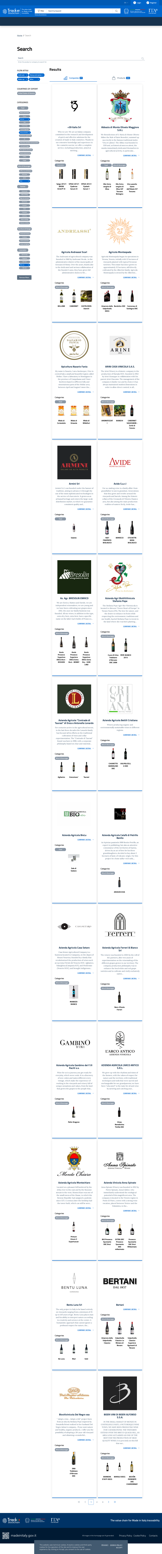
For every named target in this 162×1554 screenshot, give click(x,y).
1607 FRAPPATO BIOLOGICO (107, 542)
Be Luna (61, 1368)
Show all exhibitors (40, 14)
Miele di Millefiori (86, 424)
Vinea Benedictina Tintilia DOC (119, 1133)
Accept (119, 1547)
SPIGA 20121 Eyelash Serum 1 (86, 187)
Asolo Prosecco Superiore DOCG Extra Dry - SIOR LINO (86, 661)
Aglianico (61, 784)
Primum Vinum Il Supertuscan (74, 1248)
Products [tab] (121, 78)
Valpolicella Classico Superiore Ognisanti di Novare (132, 1352)
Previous (53, 182)
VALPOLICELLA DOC (125, 768)
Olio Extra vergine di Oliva (107, 188)
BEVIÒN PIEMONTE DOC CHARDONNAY (132, 1491)
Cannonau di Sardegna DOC (132, 309)
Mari (74, 1368)
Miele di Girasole (74, 424)
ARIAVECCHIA (119, 899)
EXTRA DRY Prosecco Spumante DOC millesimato (119, 1253)
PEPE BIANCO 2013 (125, 659)
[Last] (114, 1512)
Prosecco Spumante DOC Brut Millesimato (132, 1252)
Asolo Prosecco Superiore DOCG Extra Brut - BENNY (74, 660)
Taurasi (86, 784)
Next (95, 182)
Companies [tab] (73, 78)
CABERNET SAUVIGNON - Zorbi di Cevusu (132, 426)
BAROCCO (119, 540)
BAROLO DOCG (119, 1487)
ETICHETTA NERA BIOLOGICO (132, 542)
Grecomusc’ (73, 784)
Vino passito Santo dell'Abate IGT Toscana (132, 189)
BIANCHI (119, 422)
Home (19, 35)
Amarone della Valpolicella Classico (107, 1350)
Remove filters (24, 278)
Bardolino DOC (119, 307)
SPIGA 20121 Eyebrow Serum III (74, 187)
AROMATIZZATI (107, 424)
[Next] (108, 1512)
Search (21, 58)
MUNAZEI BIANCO (74, 1010)
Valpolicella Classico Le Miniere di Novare (119, 1351)
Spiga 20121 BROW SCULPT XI (61, 187)
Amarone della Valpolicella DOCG (107, 310)
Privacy (105, 1545)
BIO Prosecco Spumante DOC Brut (107, 1251)
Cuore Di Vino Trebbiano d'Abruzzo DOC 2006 (113, 662)
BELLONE (61, 307)
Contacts (153, 1546)
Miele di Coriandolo (61, 424)
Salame (73, 540)
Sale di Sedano (74, 876)
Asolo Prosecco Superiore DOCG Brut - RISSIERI (61, 660)
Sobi (86, 1368)
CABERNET (74, 307)
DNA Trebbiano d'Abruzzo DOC (74, 1482)
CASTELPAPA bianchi (86, 309)
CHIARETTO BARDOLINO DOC (113, 769)
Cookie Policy (116, 1545)
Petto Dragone (73, 1131)
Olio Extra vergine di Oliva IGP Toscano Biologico (120, 190)
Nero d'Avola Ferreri (119, 1016)
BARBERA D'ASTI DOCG (107, 1488)
